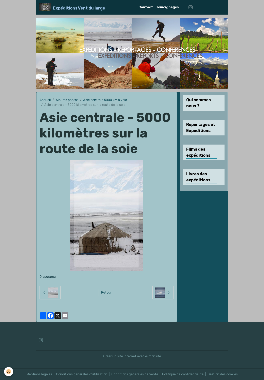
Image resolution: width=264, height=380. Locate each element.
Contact (145, 7)
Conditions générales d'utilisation (81, 374)
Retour (106, 292)
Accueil (45, 100)
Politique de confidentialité (182, 374)
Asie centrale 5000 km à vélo (105, 100)
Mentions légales (39, 374)
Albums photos (67, 100)
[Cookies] (8, 371)
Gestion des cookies (223, 374)
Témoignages (167, 7)
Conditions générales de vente (134, 374)
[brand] (72, 7)
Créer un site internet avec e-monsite (132, 356)
